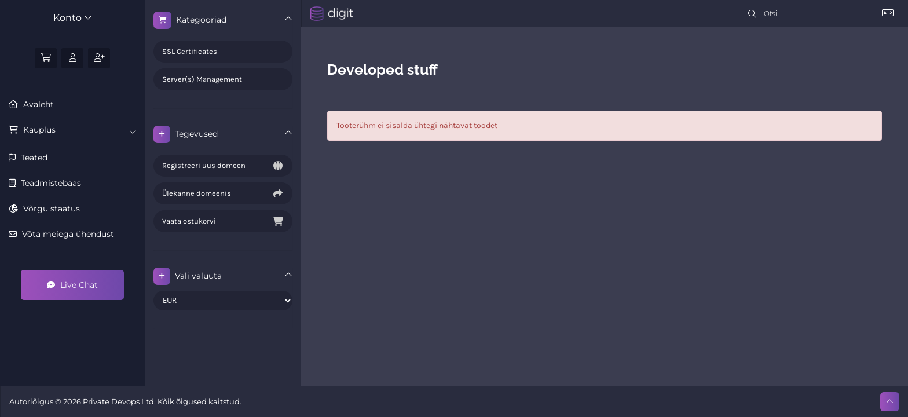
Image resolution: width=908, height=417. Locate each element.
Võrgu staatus (50, 208)
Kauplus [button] (78, 130)
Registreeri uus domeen (223, 166)
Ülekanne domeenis (223, 193)
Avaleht (37, 104)
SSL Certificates (189, 51)
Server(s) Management (202, 79)
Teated (33, 157)
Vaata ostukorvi (223, 221)
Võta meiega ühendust (67, 234)
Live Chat (72, 285)
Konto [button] (72, 17)
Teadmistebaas (50, 183)
